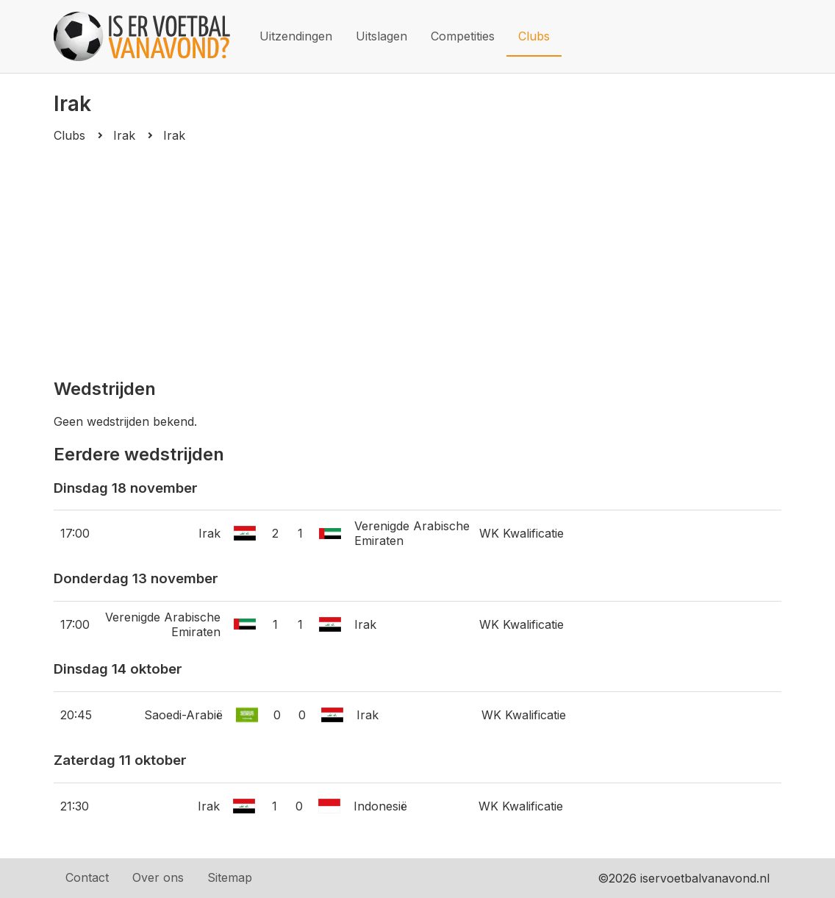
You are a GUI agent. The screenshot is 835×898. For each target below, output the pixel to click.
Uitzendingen (295, 36)
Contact (87, 877)
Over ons (158, 877)
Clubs (534, 36)
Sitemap (229, 877)
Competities (463, 36)
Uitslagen (381, 36)
